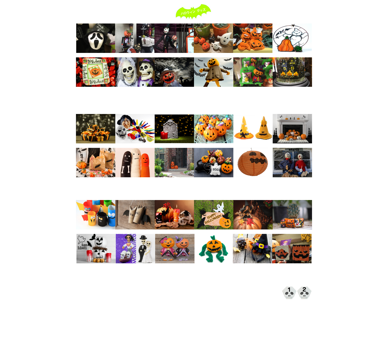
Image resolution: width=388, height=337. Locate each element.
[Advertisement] (194, 102)
